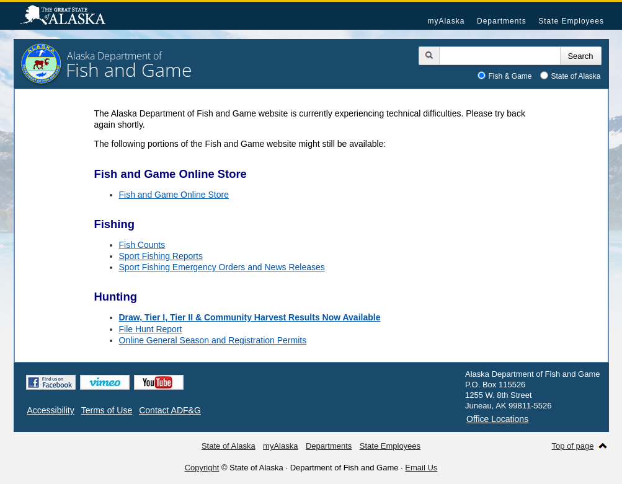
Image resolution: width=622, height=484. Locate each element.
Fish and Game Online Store (174, 195)
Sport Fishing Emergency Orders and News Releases (222, 267)
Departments (501, 21)
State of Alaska (69, 16)
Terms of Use (106, 410)
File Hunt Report (150, 329)
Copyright (202, 467)
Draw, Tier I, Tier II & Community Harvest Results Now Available (250, 317)
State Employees (571, 21)
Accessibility (50, 410)
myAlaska (445, 21)
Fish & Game (510, 76)
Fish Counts (142, 245)
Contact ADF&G (170, 410)
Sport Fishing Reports (161, 256)
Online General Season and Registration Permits (213, 340)
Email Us (421, 467)
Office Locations (497, 419)
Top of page (573, 446)
